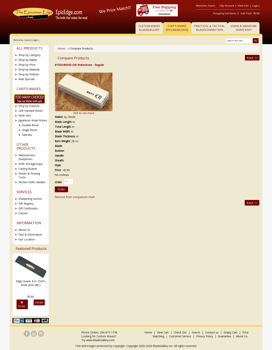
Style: (58, 165)
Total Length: (63, 126)
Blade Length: (63, 122)
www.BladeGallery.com (100, 340)
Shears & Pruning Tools (29, 175)
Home (61, 48)
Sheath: (59, 160)
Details (39, 302)
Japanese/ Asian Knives (32, 120)
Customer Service (180, 336)
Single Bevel (29, 130)
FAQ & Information (30, 234)
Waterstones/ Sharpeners (26, 157)
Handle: (59, 155)
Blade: (58, 146)
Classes (23, 213)
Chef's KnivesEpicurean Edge (177, 28)
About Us (24, 230)
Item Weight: (63, 141)
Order (22, 304)
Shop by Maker (27, 60)
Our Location (26, 239)
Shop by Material (28, 69)
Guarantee (224, 336)
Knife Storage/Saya (30, 164)
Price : (58, 170)
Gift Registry (26, 203)
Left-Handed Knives (30, 110)
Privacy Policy (204, 336)
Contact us (212, 332)
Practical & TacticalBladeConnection (209, 28)
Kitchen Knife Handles (32, 182)
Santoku (27, 135)
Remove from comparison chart (75, 197)
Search (196, 332)
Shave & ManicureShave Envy (244, 28)
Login (255, 5)
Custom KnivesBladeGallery (149, 28)
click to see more (83, 113)
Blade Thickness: (65, 136)
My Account (227, 5)
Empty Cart (230, 332)
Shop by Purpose (29, 106)
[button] (16, 284)
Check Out (180, 332)
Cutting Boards (27, 168)
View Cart (243, 5)
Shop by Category (29, 55)
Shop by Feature (28, 74)
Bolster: (59, 151)
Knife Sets (24, 115)
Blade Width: (62, 131)
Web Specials (26, 79)
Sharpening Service (30, 199)
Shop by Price (26, 64)
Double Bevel (30, 125)
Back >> (252, 58)
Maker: (59, 117)
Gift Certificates (28, 208)
